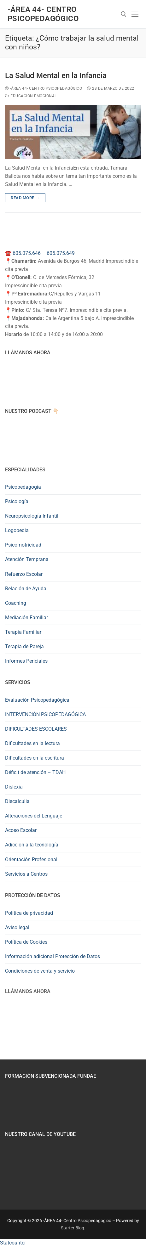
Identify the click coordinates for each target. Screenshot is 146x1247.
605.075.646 (27, 253)
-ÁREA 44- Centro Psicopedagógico (43, 14)
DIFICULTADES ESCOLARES (36, 729)
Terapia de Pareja (24, 646)
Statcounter (13, 1243)
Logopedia (17, 530)
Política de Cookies (26, 942)
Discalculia (17, 801)
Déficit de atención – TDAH (35, 772)
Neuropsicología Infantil (31, 516)
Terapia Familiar (23, 632)
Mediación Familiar (26, 618)
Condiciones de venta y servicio (40, 971)
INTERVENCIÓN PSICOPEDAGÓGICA (45, 714)
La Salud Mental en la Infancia (56, 75)
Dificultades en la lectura (32, 743)
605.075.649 (61, 253)
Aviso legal (17, 927)
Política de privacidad (29, 913)
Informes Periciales (26, 661)
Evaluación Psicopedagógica (37, 700)
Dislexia (14, 787)
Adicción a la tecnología (31, 845)
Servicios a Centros (26, 874)
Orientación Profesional (31, 859)
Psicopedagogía (23, 487)
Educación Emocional (31, 96)
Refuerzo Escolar (24, 574)
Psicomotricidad (23, 545)
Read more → (25, 197)
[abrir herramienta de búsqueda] (123, 14)
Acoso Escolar (21, 830)
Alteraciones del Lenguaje (33, 816)
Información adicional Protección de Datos (52, 956)
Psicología (16, 501)
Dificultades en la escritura (34, 758)
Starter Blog (72, 1227)
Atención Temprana (27, 559)
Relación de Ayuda (25, 589)
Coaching (15, 603)
